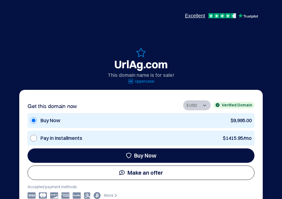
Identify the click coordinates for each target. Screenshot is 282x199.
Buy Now (141, 155)
